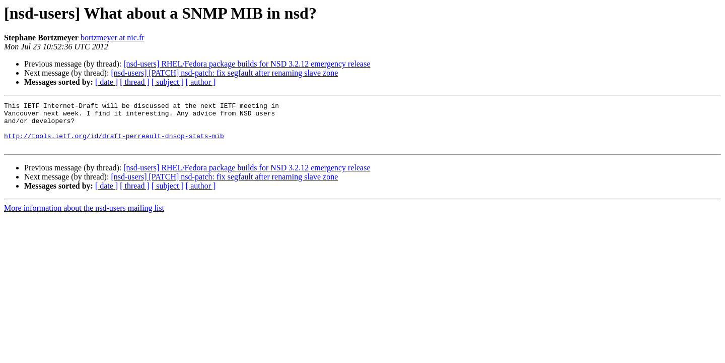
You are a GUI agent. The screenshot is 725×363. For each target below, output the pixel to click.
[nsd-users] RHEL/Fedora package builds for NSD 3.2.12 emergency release (246, 63)
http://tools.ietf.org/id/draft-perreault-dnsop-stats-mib (114, 143)
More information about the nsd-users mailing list (84, 217)
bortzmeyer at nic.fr (112, 37)
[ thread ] (135, 82)
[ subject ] (168, 82)
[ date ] (106, 82)
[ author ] (201, 82)
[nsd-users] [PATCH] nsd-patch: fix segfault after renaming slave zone (224, 73)
